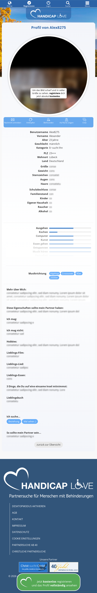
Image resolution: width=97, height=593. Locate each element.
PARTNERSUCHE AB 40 (24, 545)
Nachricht (12, 121)
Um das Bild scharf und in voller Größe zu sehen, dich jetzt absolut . (48, 93)
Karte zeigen (66, 121)
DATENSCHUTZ (20, 532)
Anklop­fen (30, 121)
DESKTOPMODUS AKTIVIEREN (28, 506)
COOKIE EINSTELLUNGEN (26, 538)
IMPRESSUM (19, 525)
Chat (84, 121)
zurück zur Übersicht (48, 444)
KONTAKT (17, 519)
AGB (14, 512)
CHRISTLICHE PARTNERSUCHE (29, 551)
